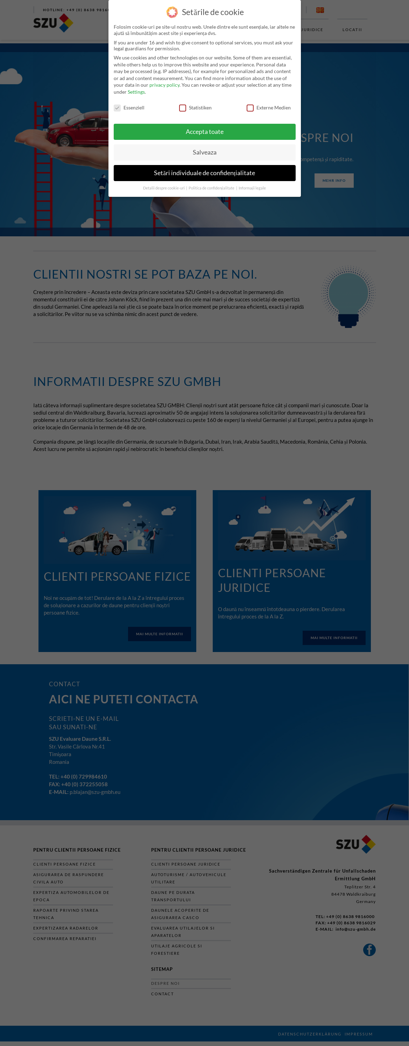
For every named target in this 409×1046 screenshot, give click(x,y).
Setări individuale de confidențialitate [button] (204, 173)
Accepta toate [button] (205, 131)
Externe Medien (269, 107)
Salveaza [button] (205, 152)
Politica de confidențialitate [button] (212, 188)
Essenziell (129, 107)
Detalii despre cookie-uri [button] (164, 188)
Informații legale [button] (252, 188)
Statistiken (195, 107)
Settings (136, 92)
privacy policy (164, 85)
